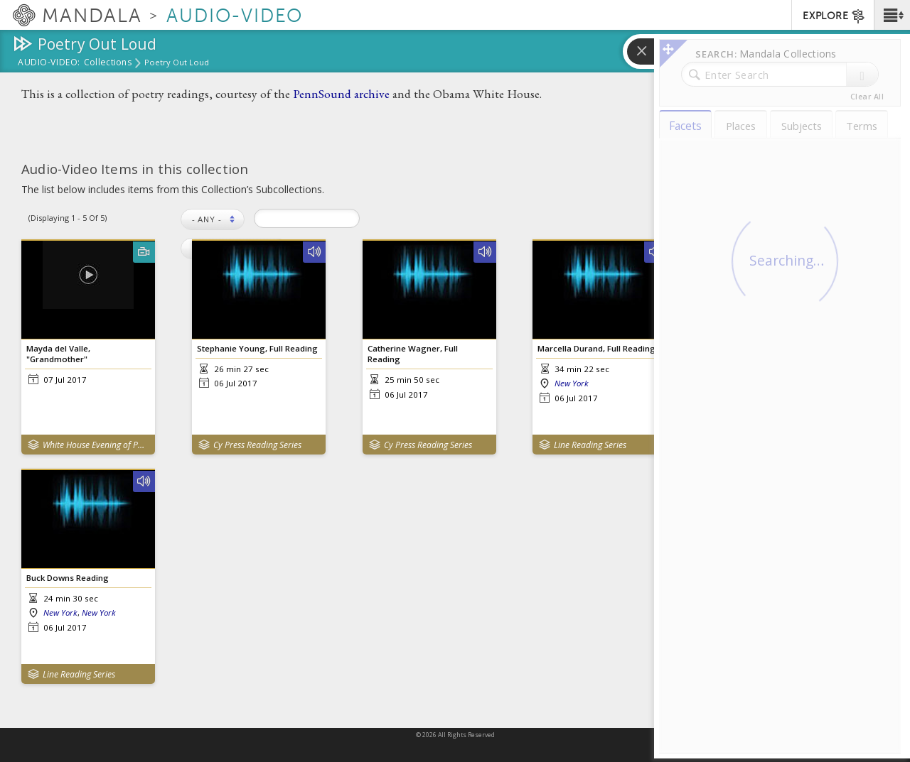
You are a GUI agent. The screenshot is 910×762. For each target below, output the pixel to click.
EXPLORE (834, 16)
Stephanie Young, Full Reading (257, 348)
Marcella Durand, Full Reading (596, 348)
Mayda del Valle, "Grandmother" (58, 353)
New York (572, 383)
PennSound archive (341, 93)
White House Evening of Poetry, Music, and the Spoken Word (96, 445)
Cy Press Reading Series (257, 445)
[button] (892, 15)
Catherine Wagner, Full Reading (413, 353)
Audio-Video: (49, 63)
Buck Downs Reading (67, 577)
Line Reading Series (590, 445)
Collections (108, 63)
